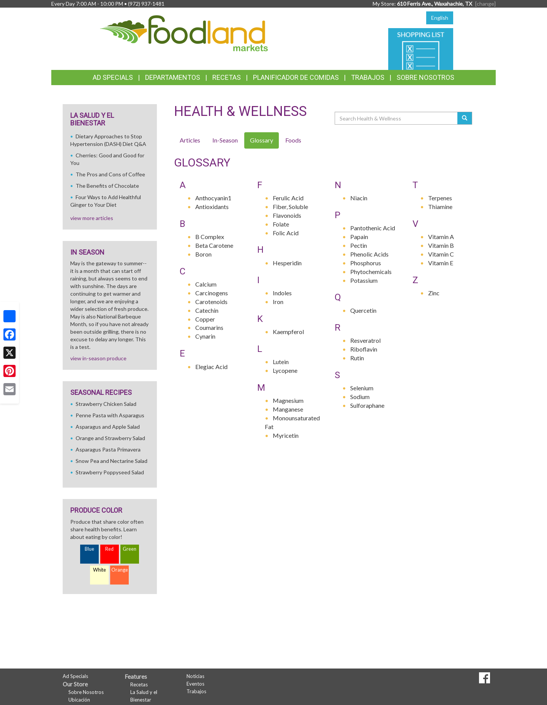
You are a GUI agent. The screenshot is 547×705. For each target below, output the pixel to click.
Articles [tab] (190, 140)
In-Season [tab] (225, 140)
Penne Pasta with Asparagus (110, 415)
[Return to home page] (184, 32)
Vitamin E (440, 262)
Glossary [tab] (261, 140)
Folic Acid (286, 232)
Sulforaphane (367, 405)
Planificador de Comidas (296, 77)
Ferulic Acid (288, 197)
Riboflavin (363, 349)
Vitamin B (441, 245)
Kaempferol (288, 331)
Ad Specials (113, 77)
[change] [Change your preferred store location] (485, 3)
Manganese (288, 409)
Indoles (282, 292)
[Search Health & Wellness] (396, 118)
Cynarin (205, 336)
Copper (205, 319)
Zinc (433, 292)
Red (109, 549)
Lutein (281, 361)
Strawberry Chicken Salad (106, 404)
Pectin (358, 245)
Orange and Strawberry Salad (110, 438)
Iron (278, 301)
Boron (203, 254)
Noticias (195, 676)
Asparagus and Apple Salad (108, 426)
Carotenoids (211, 301)
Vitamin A (441, 236)
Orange (119, 570)
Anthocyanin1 (213, 197)
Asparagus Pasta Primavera (108, 449)
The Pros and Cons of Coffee (110, 174)
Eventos (195, 684)
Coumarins (209, 327)
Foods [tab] (293, 140)
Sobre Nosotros (425, 77)
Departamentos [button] (172, 77)
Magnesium (288, 400)
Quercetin (363, 310)
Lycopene (285, 370)
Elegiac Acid (211, 366)
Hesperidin (287, 262)
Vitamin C (441, 254)
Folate (281, 224)
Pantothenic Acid (372, 227)
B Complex (209, 236)
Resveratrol (365, 340)
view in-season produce (98, 358)
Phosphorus (365, 262)
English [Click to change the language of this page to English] (439, 17)
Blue (89, 549)
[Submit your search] (464, 118)
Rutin (357, 357)
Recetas (226, 77)
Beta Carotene (214, 245)
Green (129, 549)
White (99, 570)
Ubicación (79, 700)
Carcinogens (211, 292)
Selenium (361, 387)
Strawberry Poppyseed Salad (110, 472)
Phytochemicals (371, 271)
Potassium (364, 280)
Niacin (358, 197)
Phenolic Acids (369, 254)
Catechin (206, 310)
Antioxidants (212, 206)
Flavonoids (287, 215)
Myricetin (286, 435)
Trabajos (367, 77)
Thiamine (440, 206)
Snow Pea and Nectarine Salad (111, 461)
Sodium (360, 396)
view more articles (91, 218)
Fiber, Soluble (290, 206)
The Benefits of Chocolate (107, 185)
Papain (359, 236)
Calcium (206, 284)
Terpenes (440, 197)
